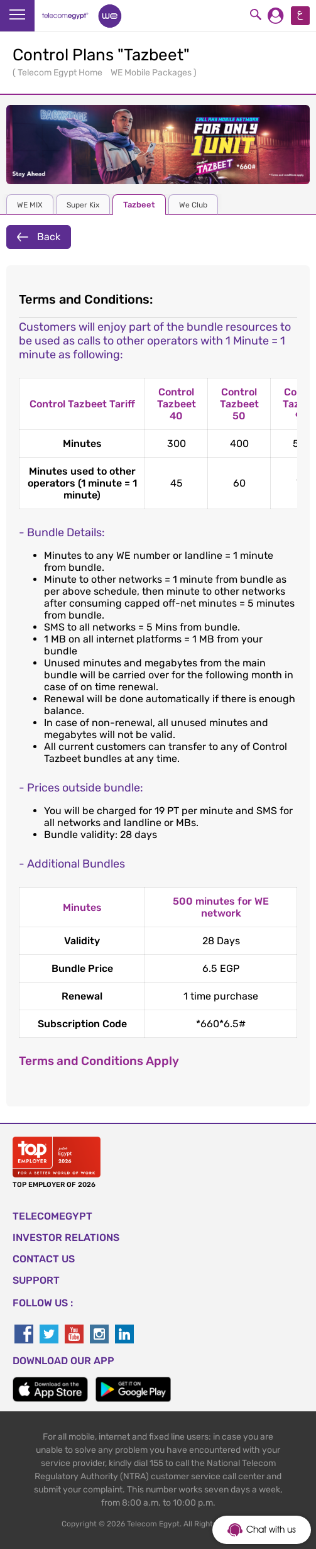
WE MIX (30, 205)
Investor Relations (66, 1237)
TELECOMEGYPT (52, 1216)
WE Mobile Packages (152, 72)
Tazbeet (139, 204)
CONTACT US (44, 1259)
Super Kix (83, 205)
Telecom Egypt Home (61, 72)
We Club (193, 205)
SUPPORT (36, 1280)
